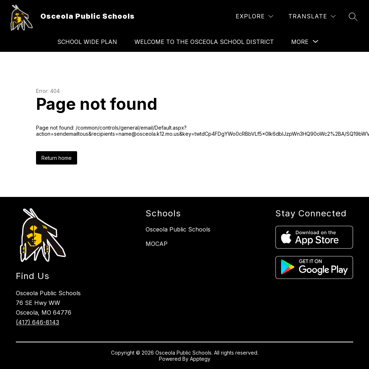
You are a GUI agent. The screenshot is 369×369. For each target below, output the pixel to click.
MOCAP (157, 243)
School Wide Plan (87, 41)
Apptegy (200, 359)
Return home (56, 158)
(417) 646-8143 (37, 322)
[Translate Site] (311, 16)
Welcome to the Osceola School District (204, 41)
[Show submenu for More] (299, 41)
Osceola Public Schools (178, 229)
